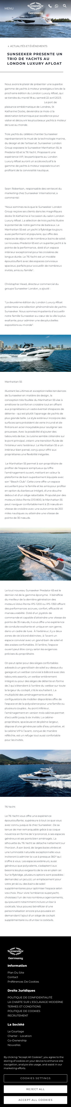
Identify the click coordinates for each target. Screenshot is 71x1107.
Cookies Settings (35, 1078)
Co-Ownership (17, 1040)
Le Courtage (16, 1031)
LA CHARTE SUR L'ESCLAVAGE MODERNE (35, 1002)
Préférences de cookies (23, 981)
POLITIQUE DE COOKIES (24, 1011)
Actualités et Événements (27, 46)
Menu (9, 8)
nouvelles (14, 1045)
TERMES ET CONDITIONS (24, 1006)
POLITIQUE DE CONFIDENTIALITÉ (30, 997)
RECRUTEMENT (18, 1015)
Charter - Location (20, 1036)
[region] (35, 1076)
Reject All (35, 1089)
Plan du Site (16, 972)
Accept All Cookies (36, 1099)
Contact (13, 977)
